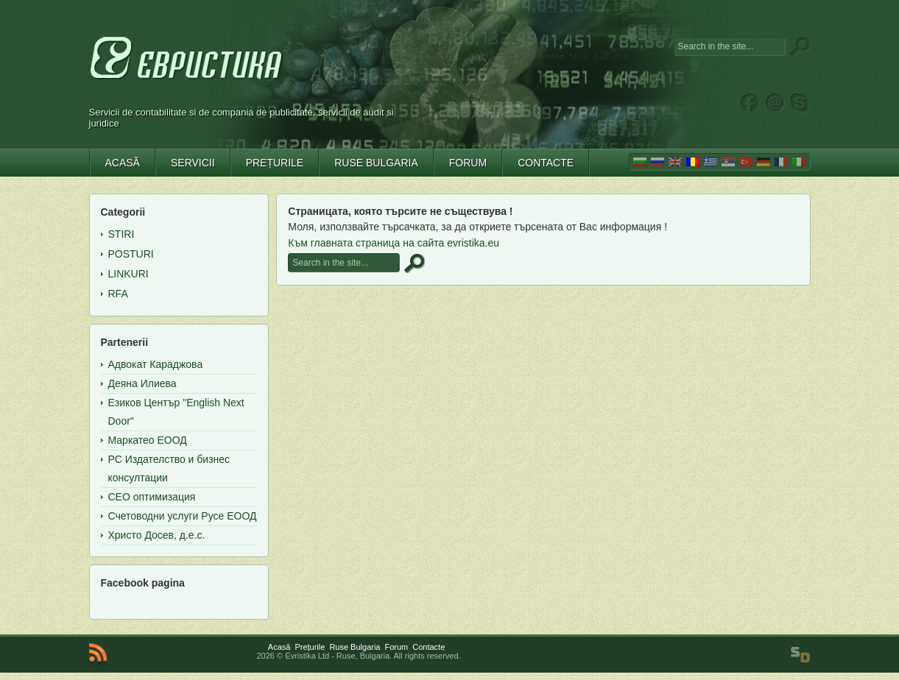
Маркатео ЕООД (147, 440)
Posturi (131, 254)
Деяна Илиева (142, 383)
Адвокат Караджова (155, 364)
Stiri (121, 234)
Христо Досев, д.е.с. (156, 535)
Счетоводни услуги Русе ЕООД (182, 516)
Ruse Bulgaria (354, 646)
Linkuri (128, 274)
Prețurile (310, 646)
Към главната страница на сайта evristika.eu (393, 243)
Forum (396, 646)
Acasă (279, 646)
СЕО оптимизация (152, 497)
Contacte (428, 646)
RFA (118, 294)
